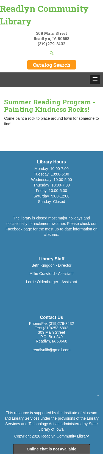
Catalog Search (52, 65)
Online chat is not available (51, 449)
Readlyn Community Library (44, 14)
